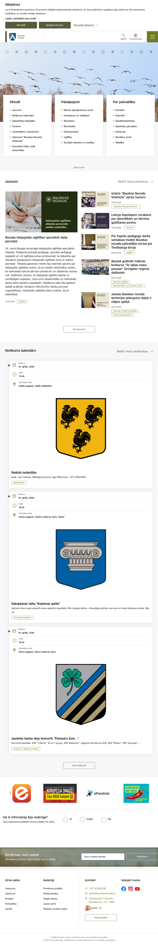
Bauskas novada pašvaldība (125, 311)
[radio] (67, 819)
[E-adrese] (91, 908)
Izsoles (8, 908)
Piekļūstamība (50, 893)
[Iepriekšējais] (10, 793)
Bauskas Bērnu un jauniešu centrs (128, 286)
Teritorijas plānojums (122, 315)
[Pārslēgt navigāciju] (152, 36)
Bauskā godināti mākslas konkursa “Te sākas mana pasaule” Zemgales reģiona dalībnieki (130, 267)
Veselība (129, 227)
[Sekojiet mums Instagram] (130, 889)
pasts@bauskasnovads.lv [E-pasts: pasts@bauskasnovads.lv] (102, 893)
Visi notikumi (79, 765)
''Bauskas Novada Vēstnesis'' (125, 206)
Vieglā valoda (50, 898)
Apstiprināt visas (54, 25)
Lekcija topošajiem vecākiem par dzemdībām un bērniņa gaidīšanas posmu (131, 218)
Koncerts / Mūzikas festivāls (25, 749)
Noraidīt (21, 25)
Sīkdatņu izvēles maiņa (55, 908)
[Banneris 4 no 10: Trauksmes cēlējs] (136, 793)
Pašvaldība (11, 903)
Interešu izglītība (120, 282)
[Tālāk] (147, 793)
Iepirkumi (10, 893)
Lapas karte (49, 903)
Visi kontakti (100, 917)
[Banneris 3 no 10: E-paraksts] (98, 793)
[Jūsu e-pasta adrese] (102, 856)
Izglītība (22, 301)
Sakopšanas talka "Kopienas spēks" (35, 604)
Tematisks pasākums (22, 617)
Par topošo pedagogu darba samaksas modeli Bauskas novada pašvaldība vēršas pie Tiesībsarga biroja (131, 241)
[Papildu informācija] (100, 908)
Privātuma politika (52, 888)
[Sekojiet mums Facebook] (123, 888)
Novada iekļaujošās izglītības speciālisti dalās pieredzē (36, 239)
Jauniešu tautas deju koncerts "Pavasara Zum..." (45, 738)
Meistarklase (18, 482)
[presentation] (26, 835)
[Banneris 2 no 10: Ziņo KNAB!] (60, 793)
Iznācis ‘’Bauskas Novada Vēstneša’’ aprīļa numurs (128, 195)
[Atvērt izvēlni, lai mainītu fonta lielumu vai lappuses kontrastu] (135, 37)
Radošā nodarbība (23, 472)
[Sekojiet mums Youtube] (137, 889)
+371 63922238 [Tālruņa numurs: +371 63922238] (97, 888)
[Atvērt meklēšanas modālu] (123, 37)
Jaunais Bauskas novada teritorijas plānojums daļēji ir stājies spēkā (131, 298)
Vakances (10, 888)
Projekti (9, 898)
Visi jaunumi (79, 329)
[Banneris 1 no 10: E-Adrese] (22, 793)
